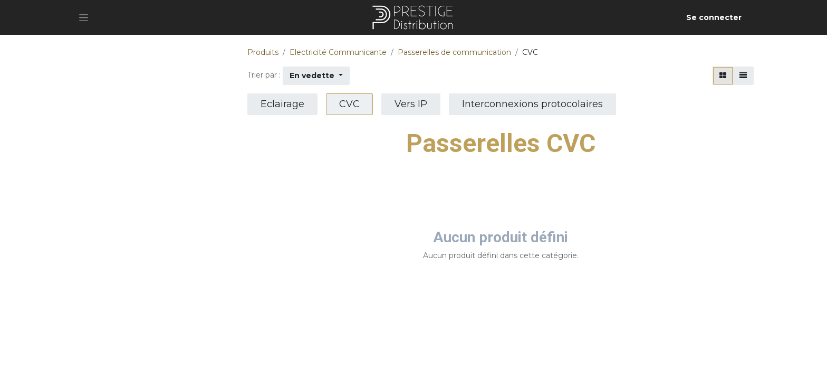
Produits (262, 52)
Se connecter (714, 17)
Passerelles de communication (454, 52)
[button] (316, 75)
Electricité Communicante (338, 52)
